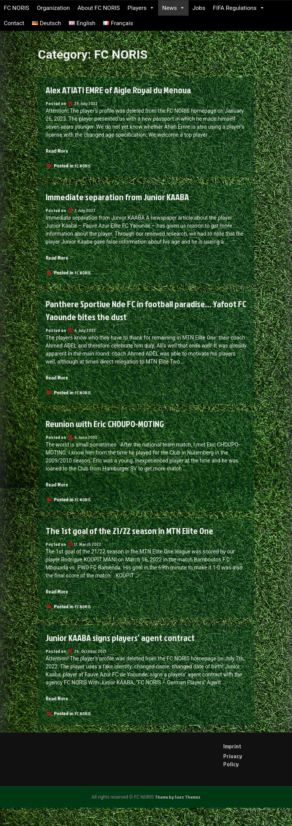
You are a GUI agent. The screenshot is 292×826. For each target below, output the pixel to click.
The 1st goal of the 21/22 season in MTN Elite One (129, 530)
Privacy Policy (232, 760)
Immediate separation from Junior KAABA (117, 196)
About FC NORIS (99, 8)
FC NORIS (16, 8)
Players (140, 8)
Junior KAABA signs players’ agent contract (120, 637)
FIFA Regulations (239, 8)
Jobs (198, 8)
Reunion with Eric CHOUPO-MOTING (105, 423)
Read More (57, 150)
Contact (14, 23)
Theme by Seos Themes (177, 797)
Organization (53, 8)
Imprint (232, 746)
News (173, 8)
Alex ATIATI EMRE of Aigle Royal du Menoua (118, 89)
